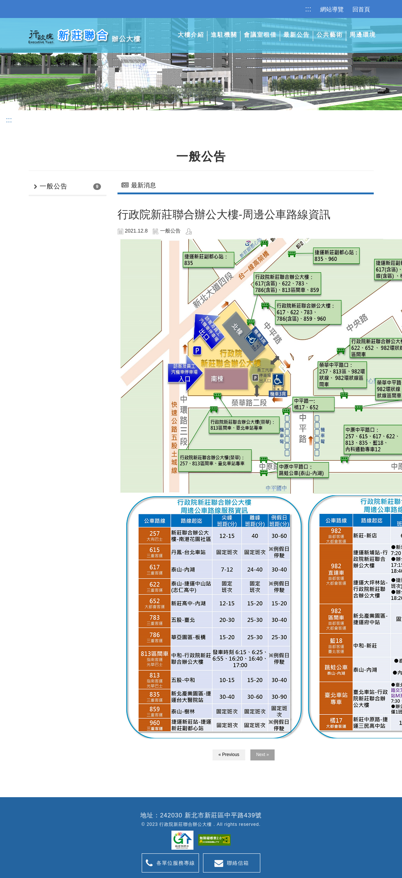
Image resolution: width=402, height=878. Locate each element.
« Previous (228, 754)
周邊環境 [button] (363, 35)
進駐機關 (224, 35)
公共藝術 (329, 35)
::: (308, 9)
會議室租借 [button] (260, 35)
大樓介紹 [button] (191, 35)
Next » (262, 754)
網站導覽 (332, 9)
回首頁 (361, 9)
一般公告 (54, 186)
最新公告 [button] (296, 35)
